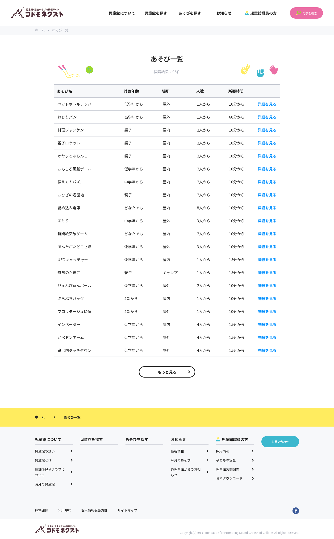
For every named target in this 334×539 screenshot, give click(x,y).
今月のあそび (190, 460)
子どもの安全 (235, 460)
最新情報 (190, 451)
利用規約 (64, 511)
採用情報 (235, 451)
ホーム (42, 30)
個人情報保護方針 (94, 511)
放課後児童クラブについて (54, 473)
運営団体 (41, 511)
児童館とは (54, 460)
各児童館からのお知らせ (190, 473)
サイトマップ (127, 511)
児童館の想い (54, 451)
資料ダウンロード (235, 479)
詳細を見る (267, 104)
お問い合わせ (280, 442)
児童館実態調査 (235, 470)
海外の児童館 (54, 484)
